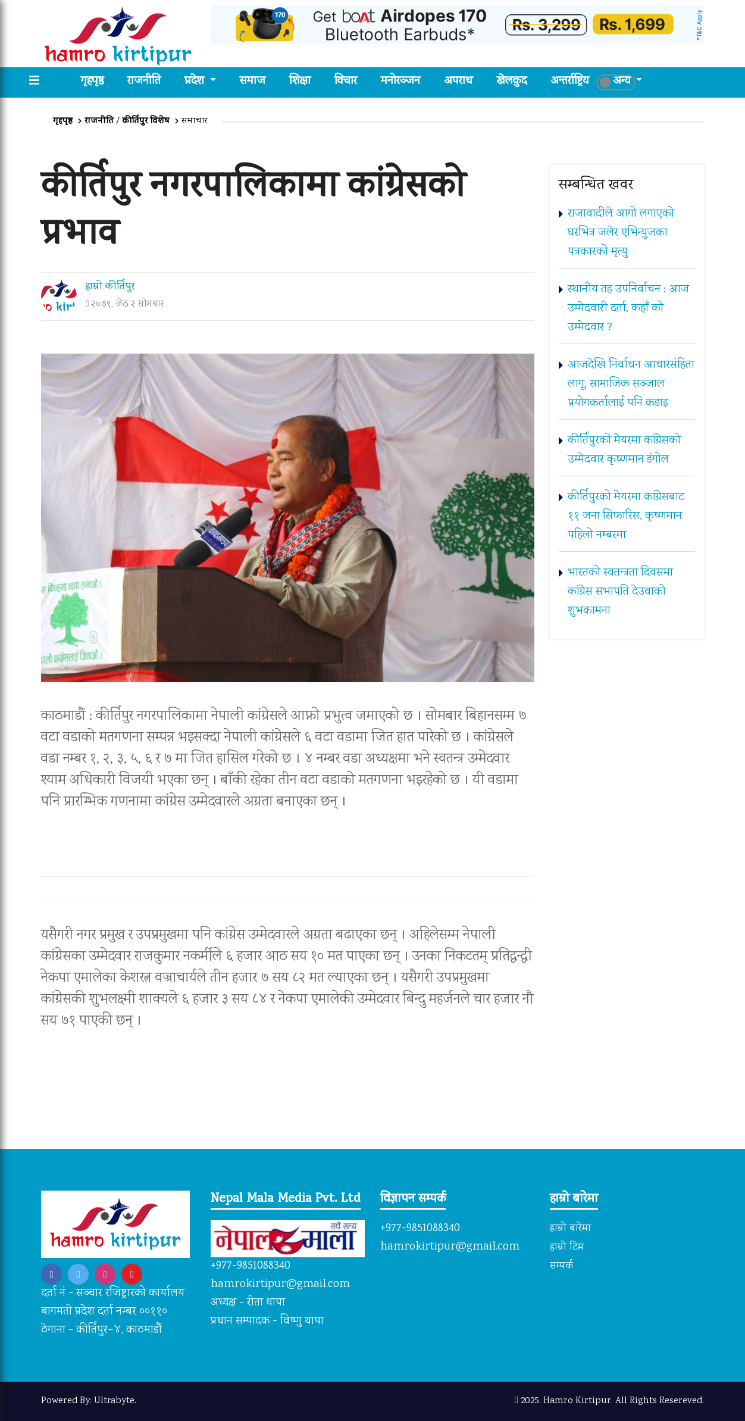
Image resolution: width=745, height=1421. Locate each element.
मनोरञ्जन (400, 81)
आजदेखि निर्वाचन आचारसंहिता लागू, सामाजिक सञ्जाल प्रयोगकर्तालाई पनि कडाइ (631, 384)
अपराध (458, 81)
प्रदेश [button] (195, 81)
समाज (252, 81)
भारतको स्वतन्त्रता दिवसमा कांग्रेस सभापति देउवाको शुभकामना (620, 592)
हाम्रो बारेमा (570, 1228)
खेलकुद (512, 81)
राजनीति (144, 81)
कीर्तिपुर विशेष (146, 121)
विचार (345, 81)
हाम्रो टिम (567, 1248)
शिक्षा (300, 81)
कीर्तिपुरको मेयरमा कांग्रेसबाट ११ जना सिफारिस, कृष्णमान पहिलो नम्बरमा (626, 516)
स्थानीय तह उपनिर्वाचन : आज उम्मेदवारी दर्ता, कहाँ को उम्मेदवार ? (628, 308)
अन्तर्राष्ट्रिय (569, 81)
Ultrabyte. (115, 1401)
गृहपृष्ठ (98, 81)
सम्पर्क (561, 1267)
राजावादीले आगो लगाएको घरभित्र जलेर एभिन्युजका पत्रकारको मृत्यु (621, 233)
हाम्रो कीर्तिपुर (110, 287)
